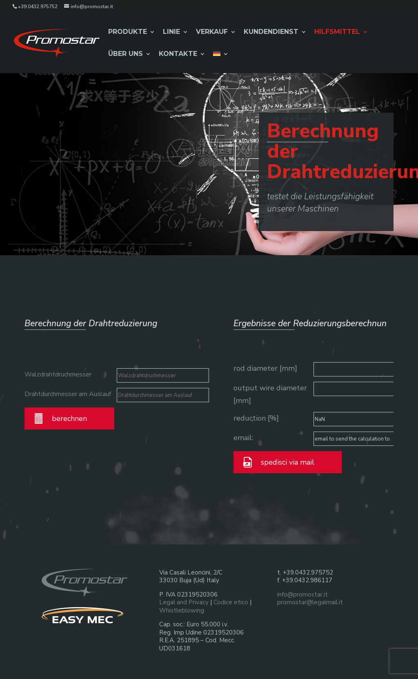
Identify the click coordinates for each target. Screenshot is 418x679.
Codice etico (230, 602)
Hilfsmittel (337, 32)
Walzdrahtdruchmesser (57, 374)
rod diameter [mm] (265, 368)
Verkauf (212, 32)
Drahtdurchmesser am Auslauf (67, 394)
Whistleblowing (181, 610)
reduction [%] (256, 418)
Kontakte (178, 54)
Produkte (127, 32)
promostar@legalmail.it (310, 602)
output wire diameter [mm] (270, 394)
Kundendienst (271, 32)
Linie (171, 32)
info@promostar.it (302, 594)
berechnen (69, 418)
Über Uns (125, 54)
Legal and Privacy (184, 602)
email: (243, 438)
